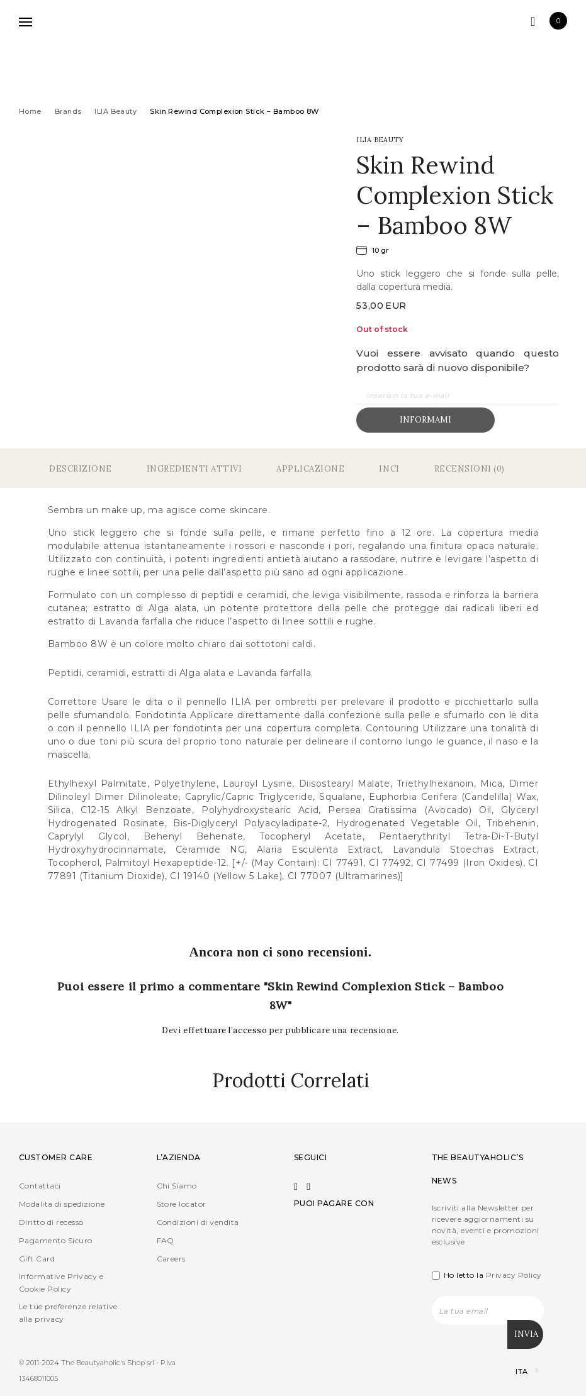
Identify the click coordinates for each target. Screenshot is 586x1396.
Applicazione (310, 468)
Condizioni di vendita (198, 1222)
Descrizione (80, 468)
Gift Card (37, 1258)
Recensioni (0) (469, 468)
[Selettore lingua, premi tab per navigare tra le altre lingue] (516, 1370)
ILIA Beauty (115, 111)
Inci (389, 468)
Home (30, 111)
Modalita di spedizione (62, 1204)
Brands (68, 111)
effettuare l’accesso (226, 1030)
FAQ (165, 1240)
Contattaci (40, 1185)
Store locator (181, 1204)
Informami (425, 419)
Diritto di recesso (51, 1222)
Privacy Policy (514, 1275)
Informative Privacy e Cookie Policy (61, 1282)
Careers (171, 1258)
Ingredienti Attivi (194, 468)
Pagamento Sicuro (56, 1240)
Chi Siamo (177, 1185)
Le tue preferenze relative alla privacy (68, 1313)
